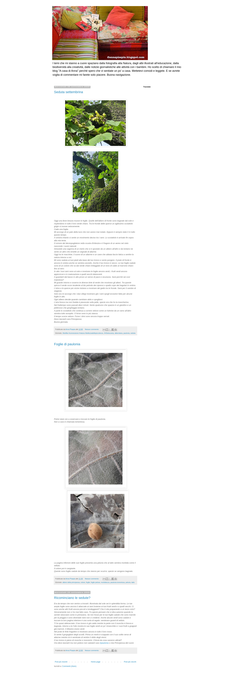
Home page (95, 662)
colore (83, 582)
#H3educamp (109, 333)
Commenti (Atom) (69, 666)
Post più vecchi (130, 662)
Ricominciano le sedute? (72, 598)
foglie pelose (95, 582)
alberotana (118, 333)
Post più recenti (61, 662)
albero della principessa (71, 582)
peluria (128, 582)
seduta (133, 333)
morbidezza (105, 582)
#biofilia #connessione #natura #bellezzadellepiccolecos (83, 333)
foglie (88, 582)
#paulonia (104, 643)
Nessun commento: (92, 329)
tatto (133, 582)
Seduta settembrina (68, 92)
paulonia (126, 333)
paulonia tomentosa (117, 582)
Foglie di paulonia (67, 344)
